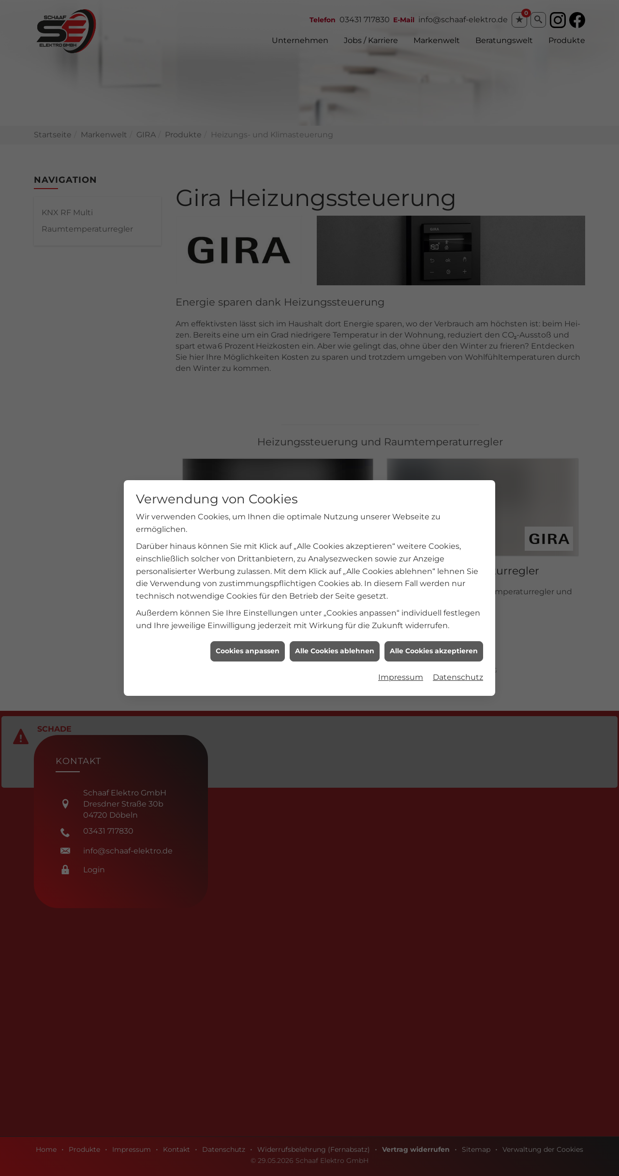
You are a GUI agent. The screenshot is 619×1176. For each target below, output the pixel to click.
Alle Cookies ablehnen (334, 569)
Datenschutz (458, 595)
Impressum (400, 595)
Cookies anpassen (248, 569)
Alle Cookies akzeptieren (434, 569)
